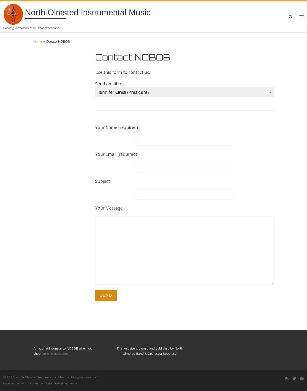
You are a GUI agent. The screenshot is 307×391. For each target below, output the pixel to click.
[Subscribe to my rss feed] (287, 379)
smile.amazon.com (55, 353)
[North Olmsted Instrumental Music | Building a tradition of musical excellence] (13, 13)
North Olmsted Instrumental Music (41, 377)
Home (38, 41)
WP (23, 383)
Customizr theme (65, 383)
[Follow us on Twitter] (294, 379)
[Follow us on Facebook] (302, 379)
